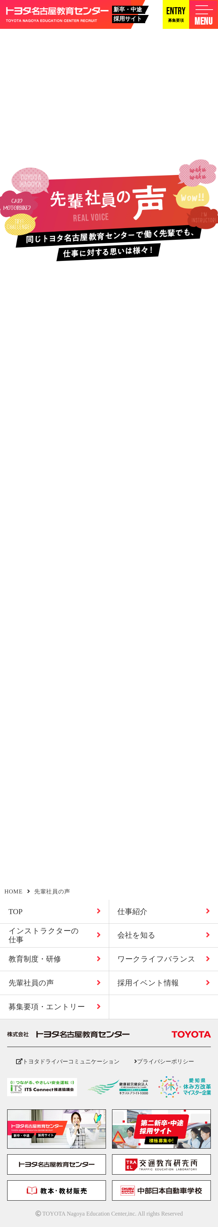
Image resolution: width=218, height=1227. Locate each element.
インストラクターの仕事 (55, 935)
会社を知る (163, 935)
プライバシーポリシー (164, 1061)
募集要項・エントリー (55, 1006)
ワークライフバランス (163, 959)
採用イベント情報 (163, 983)
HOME (13, 891)
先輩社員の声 (55, 983)
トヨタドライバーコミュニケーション (68, 1061)
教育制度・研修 (55, 959)
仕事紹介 (163, 911)
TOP (55, 911)
